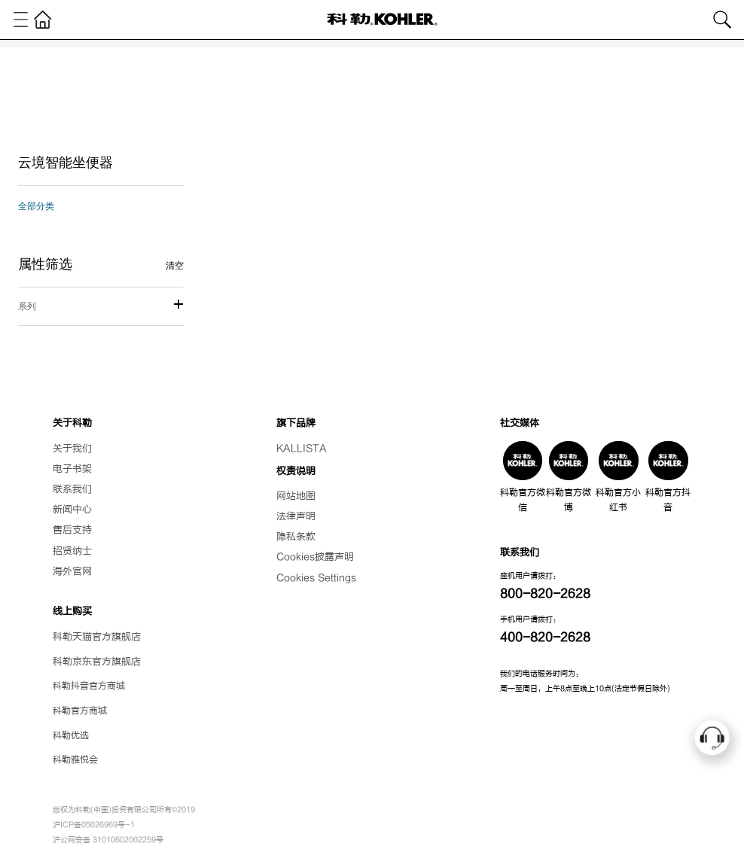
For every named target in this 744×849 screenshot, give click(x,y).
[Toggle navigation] (21, 19)
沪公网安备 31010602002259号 (108, 839)
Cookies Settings (316, 578)
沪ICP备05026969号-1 (94, 824)
